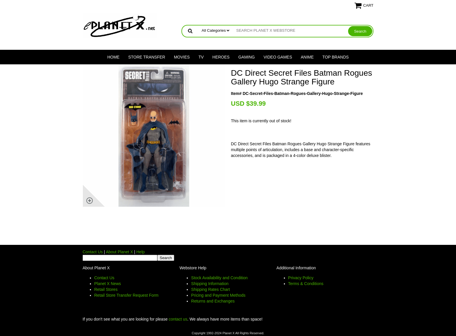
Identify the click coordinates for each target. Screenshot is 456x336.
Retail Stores (105, 289)
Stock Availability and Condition (219, 277)
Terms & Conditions (305, 283)
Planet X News (107, 283)
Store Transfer (146, 57)
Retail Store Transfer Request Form (126, 295)
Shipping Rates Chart (210, 289)
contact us (178, 319)
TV (201, 57)
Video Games (277, 57)
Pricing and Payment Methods (218, 295)
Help (140, 252)
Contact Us (93, 252)
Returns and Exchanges (212, 301)
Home (113, 57)
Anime (307, 57)
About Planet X (119, 252)
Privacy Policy (301, 277)
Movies (182, 57)
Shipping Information (209, 283)
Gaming (246, 57)
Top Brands (336, 57)
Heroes (220, 57)
